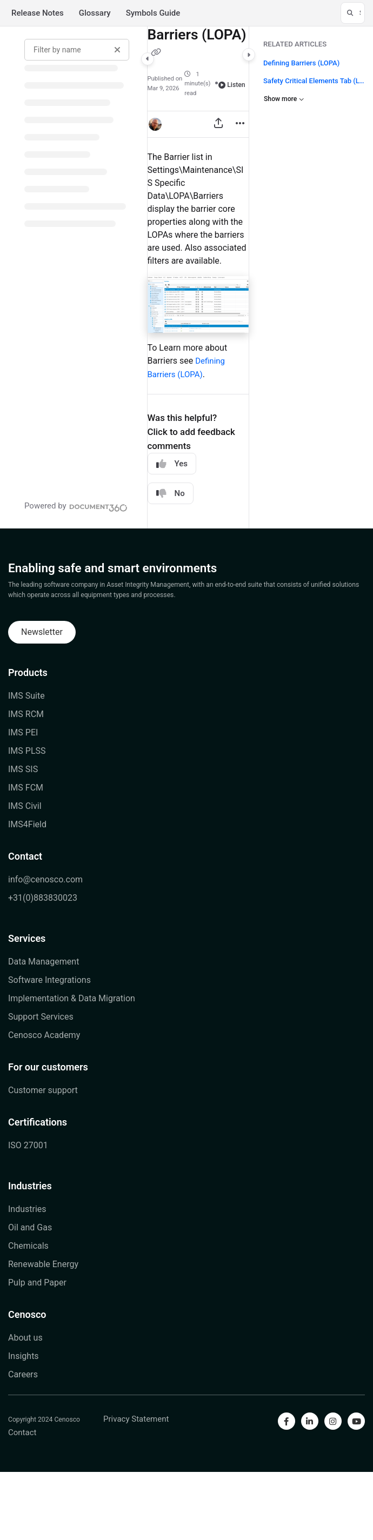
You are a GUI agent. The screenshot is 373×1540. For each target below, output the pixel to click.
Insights (23, 1356)
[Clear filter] (117, 50)
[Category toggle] (147, 58)
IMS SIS (23, 769)
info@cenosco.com (45, 879)
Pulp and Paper (37, 1282)
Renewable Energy (43, 1264)
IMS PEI (23, 732)
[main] (198, 277)
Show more (284, 99)
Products (28, 672)
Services (26, 938)
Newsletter (42, 632)
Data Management (43, 961)
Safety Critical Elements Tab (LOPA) (314, 80)
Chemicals (28, 1246)
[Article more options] (240, 124)
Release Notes (37, 13)
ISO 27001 (28, 1145)
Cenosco (27, 1314)
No (170, 493)
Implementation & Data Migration (71, 998)
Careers (23, 1374)
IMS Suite (26, 696)
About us (25, 1338)
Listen (231, 85)
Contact (25, 856)
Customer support (43, 1090)
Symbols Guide (153, 13)
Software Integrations (49, 980)
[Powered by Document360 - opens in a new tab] (76, 506)
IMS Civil (25, 806)
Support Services (41, 1017)
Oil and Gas (30, 1227)
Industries (30, 1185)
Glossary (95, 13)
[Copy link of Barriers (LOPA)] (156, 53)
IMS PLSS (27, 751)
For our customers (48, 1067)
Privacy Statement (136, 1419)
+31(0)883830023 (42, 898)
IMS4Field (27, 824)
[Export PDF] (218, 124)
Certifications (37, 1122)
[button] (353, 13)
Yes (172, 464)
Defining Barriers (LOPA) (301, 63)
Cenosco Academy (44, 1035)
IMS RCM (26, 714)
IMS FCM (25, 787)
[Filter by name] (76, 50)
